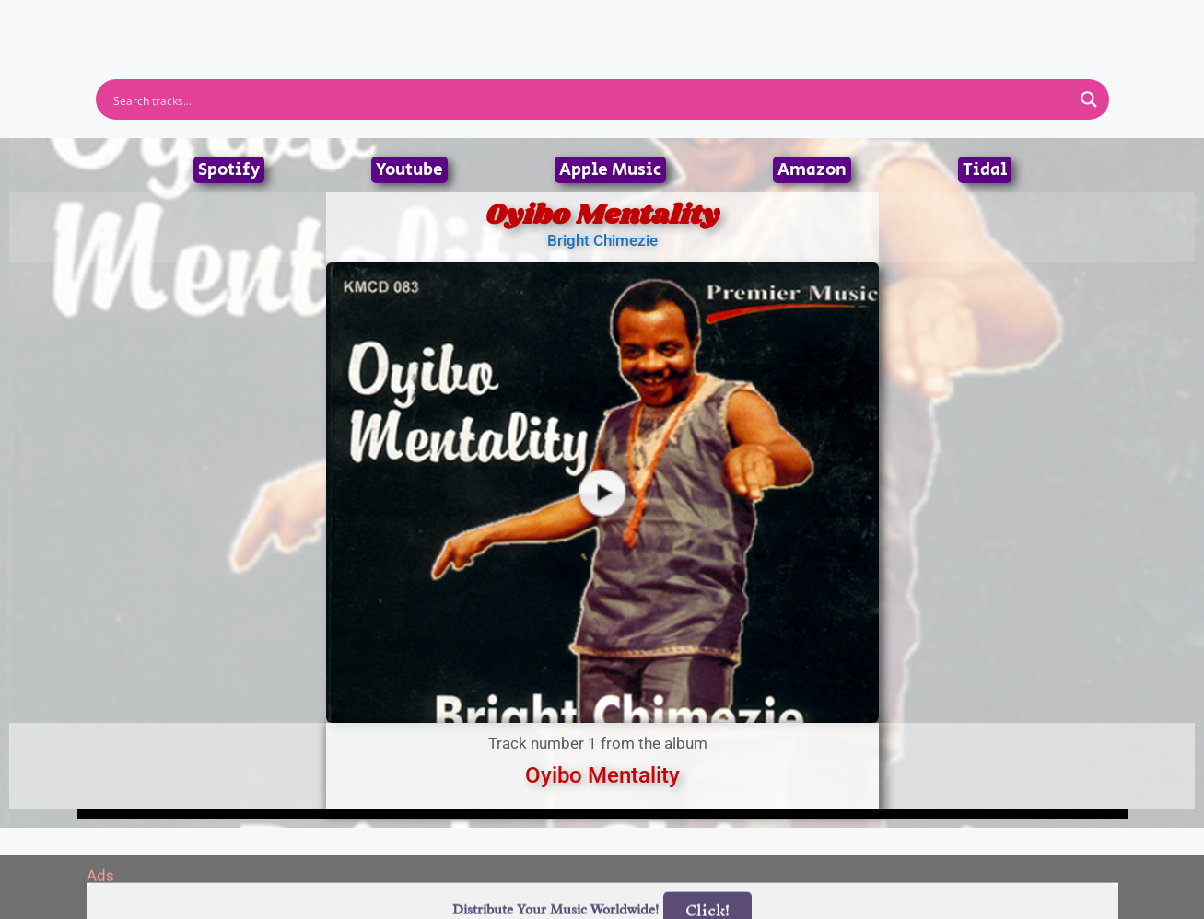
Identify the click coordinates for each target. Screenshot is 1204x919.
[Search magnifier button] (1089, 99)
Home (356, 21)
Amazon (812, 169)
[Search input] (590, 99)
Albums (521, 21)
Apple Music (610, 169)
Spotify (229, 169)
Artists (436, 21)
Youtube (409, 169)
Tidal (985, 169)
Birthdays (828, 21)
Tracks (608, 21)
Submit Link (709, 21)
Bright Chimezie (602, 240)
